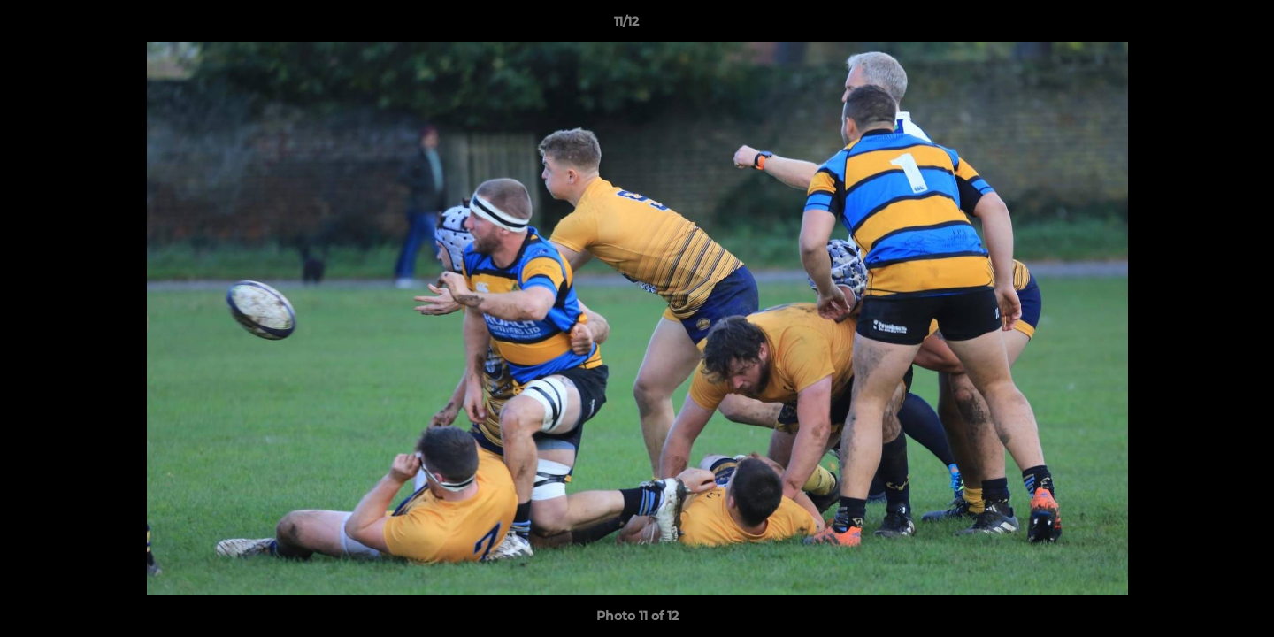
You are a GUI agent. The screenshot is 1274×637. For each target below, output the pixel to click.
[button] (1199, 26)
